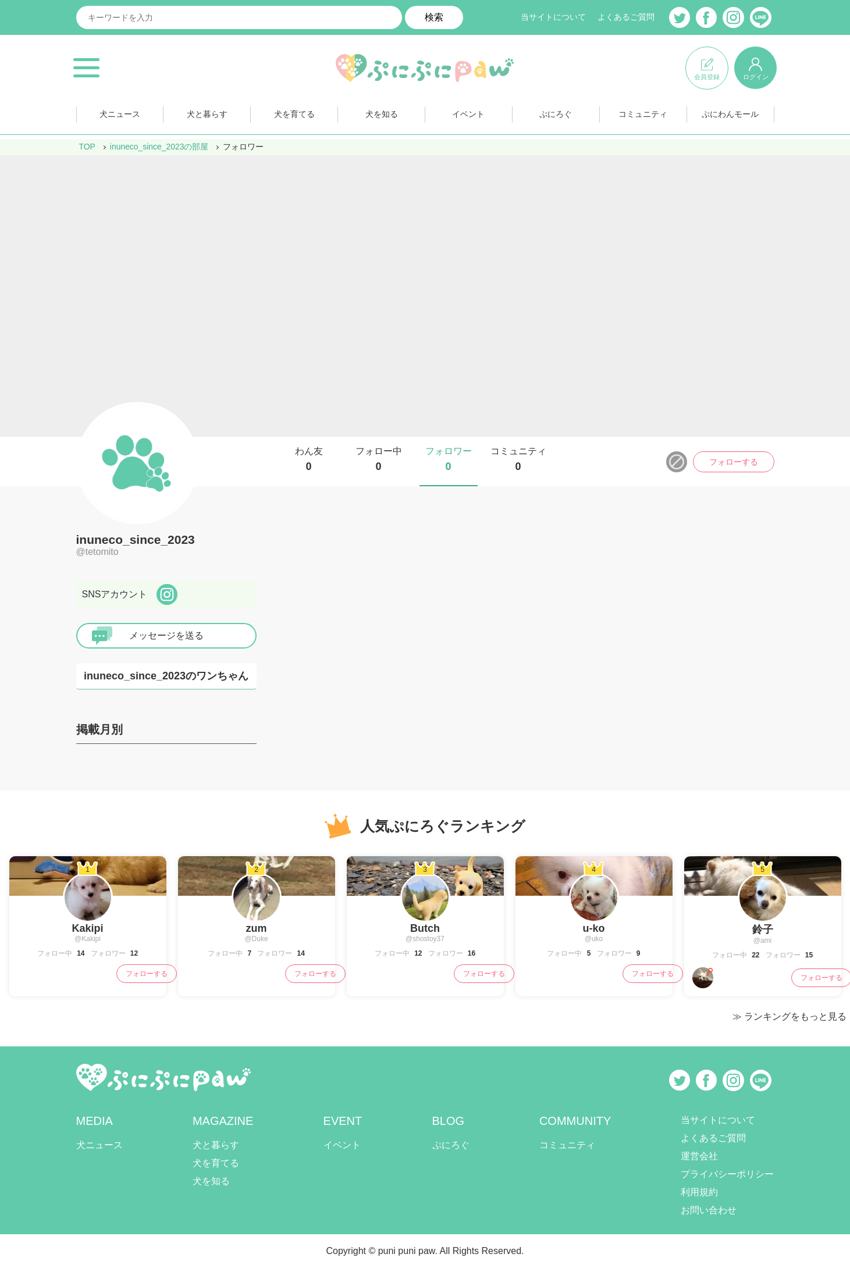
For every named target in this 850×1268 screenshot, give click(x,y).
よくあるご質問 (626, 17)
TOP (87, 146)
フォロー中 (379, 459)
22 (755, 955)
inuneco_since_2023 (135, 539)
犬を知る (381, 115)
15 (808, 955)
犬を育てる (294, 115)
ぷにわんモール (730, 115)
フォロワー (448, 459)
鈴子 (762, 929)
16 (471, 953)
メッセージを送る (166, 635)
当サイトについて (553, 17)
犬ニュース (120, 115)
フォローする (733, 461)
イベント (468, 115)
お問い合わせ (709, 1210)
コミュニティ (643, 115)
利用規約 (699, 1192)
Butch (425, 928)
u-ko (594, 928)
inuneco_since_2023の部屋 (159, 146)
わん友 (309, 459)
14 (80, 953)
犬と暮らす (207, 115)
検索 (434, 17)
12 (133, 953)
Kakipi (87, 928)
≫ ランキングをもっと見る (789, 1016)
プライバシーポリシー (727, 1174)
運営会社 (699, 1156)
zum (256, 928)
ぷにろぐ (555, 115)
